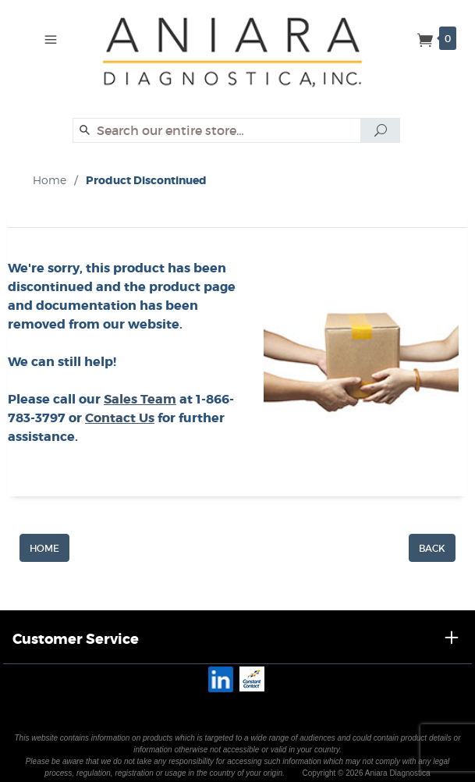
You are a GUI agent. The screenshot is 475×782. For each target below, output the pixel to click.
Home (49, 180)
